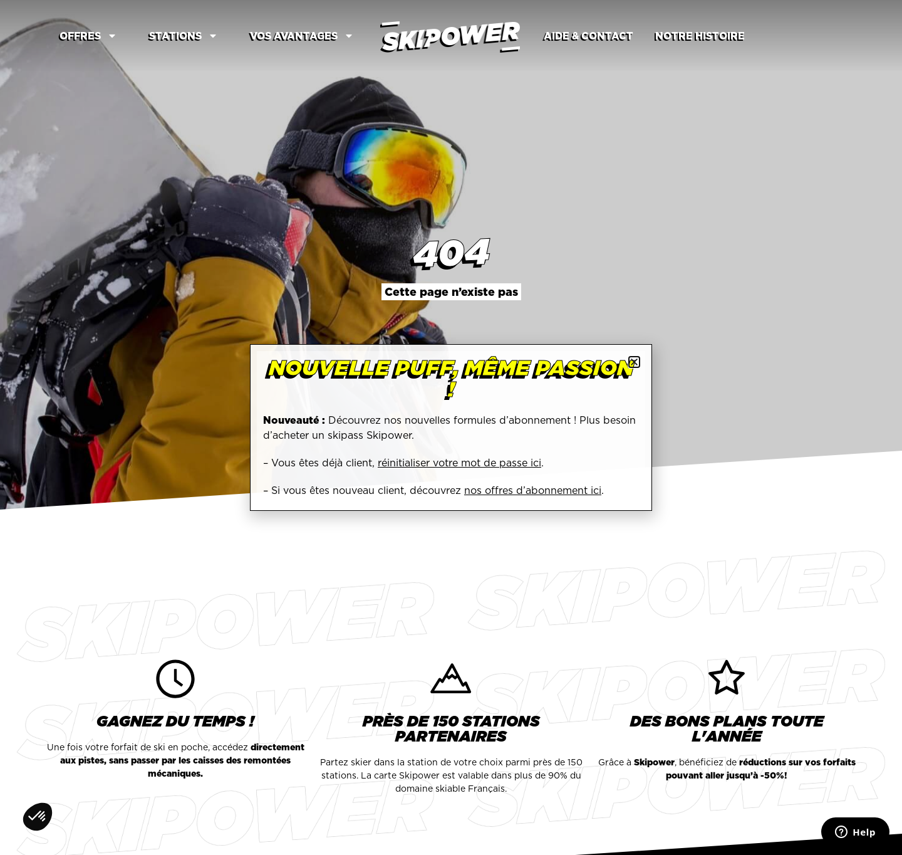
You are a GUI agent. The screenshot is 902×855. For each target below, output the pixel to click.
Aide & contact (588, 35)
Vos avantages (302, 35)
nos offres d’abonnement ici (532, 490)
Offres (88, 35)
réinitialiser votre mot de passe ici (459, 462)
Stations (183, 35)
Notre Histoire (700, 35)
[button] (634, 362)
